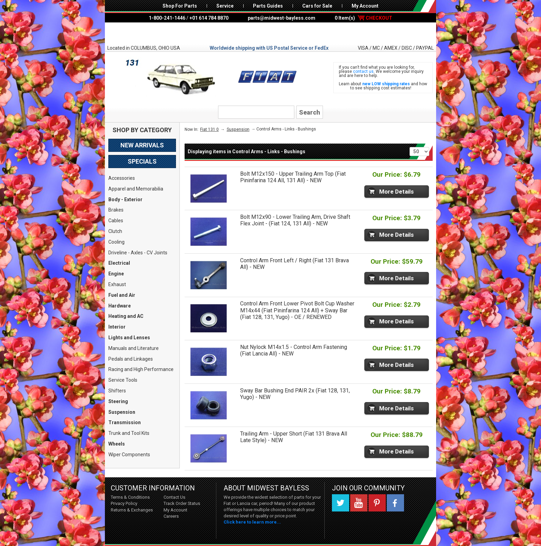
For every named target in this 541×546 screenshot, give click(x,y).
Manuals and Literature (133, 348)
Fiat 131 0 (209, 129)
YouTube (358, 502)
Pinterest (377, 502)
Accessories (121, 178)
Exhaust (117, 284)
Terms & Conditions (130, 497)
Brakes (116, 210)
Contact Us (174, 497)
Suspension (121, 412)
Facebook (395, 502)
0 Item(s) (363, 18)
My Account (365, 6)
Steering (118, 401)
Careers (171, 516)
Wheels (116, 444)
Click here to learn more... (252, 522)
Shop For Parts (180, 6)
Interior (117, 327)
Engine (116, 273)
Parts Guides (268, 6)
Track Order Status (182, 503)
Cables (115, 220)
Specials (142, 161)
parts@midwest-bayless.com (281, 18)
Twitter (340, 502)
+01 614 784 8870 (208, 18)
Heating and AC (126, 316)
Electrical (119, 263)
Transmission (124, 422)
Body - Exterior (125, 199)
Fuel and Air (121, 295)
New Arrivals (142, 145)
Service (225, 6)
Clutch (115, 231)
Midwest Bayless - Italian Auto (270, 33)
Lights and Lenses (129, 337)
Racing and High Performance (141, 369)
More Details (396, 191)
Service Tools (122, 380)
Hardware (119, 306)
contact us (363, 71)
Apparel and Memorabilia (135, 189)
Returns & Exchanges (132, 510)
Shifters (117, 390)
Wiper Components (129, 454)
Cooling (116, 242)
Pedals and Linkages (130, 359)
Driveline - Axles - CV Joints (137, 252)
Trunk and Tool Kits (128, 433)
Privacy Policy (124, 503)
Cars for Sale (317, 6)
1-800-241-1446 (167, 18)
